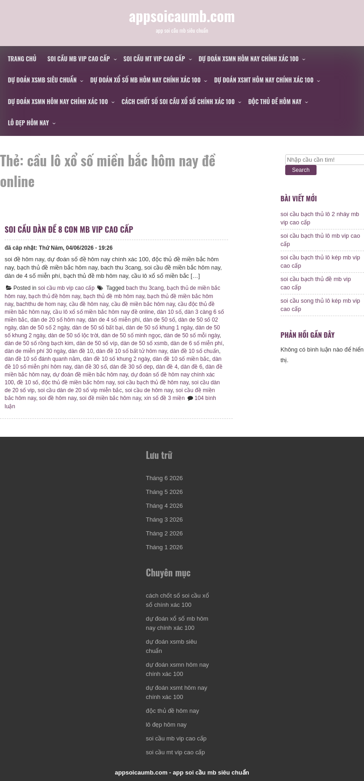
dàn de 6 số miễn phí (196, 343)
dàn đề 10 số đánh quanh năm (42, 359)
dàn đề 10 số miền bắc (181, 359)
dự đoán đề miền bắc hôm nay (90, 374)
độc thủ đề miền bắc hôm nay (77, 382)
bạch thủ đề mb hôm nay (113, 296)
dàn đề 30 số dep (131, 367)
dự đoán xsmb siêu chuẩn (42, 79)
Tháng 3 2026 (164, 519)
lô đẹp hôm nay (28, 122)
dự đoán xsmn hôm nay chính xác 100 (249, 58)
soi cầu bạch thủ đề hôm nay (152, 382)
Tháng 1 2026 (164, 547)
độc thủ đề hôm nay (275, 101)
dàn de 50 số (159, 320)
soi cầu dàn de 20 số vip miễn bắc (80, 390)
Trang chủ (22, 58)
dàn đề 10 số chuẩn (194, 351)
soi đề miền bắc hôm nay (110, 398)
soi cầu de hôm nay (149, 390)
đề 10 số (28, 382)
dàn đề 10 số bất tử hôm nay (131, 351)
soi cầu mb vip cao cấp (78, 58)
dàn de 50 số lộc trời (73, 335)
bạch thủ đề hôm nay (54, 296)
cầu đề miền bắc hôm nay (143, 304)
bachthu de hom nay (41, 304)
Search (301, 170)
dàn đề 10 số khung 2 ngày (116, 359)
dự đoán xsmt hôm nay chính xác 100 (264, 79)
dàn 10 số (169, 312)
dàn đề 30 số (91, 367)
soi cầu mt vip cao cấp (154, 58)
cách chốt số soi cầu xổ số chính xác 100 (178, 101)
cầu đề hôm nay (88, 304)
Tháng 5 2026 (164, 491)
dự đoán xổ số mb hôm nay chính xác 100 (145, 79)
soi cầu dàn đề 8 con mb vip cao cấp (69, 229)
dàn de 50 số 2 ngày (44, 327)
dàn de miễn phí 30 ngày (35, 351)
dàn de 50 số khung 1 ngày (159, 327)
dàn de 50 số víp (96, 343)
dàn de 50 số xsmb (143, 343)
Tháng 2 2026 (164, 533)
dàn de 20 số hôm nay (57, 320)
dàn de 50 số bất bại (97, 327)
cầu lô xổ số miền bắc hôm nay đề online (103, 312)
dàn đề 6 (191, 367)
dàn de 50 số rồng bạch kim (39, 343)
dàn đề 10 (80, 351)
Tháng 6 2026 (164, 478)
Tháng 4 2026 (164, 505)
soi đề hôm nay (57, 398)
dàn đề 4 (166, 367)
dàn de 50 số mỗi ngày (191, 335)
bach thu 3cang (145, 288)
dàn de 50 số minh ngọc (131, 335)
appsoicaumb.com (182, 15)
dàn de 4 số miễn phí (114, 320)
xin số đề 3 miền (164, 398)
